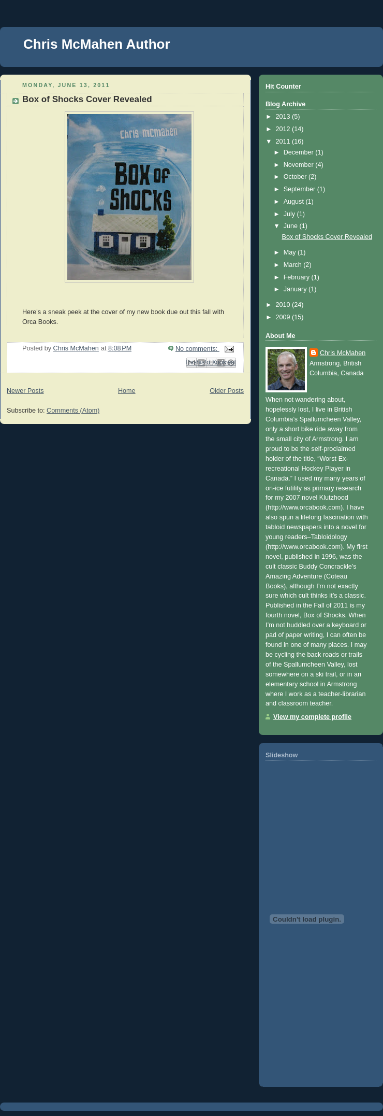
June (292, 226)
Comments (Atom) (73, 410)
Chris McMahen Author (96, 44)
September (300, 189)
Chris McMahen (342, 353)
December (300, 152)
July (290, 214)
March (294, 265)
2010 (284, 304)
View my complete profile (312, 717)
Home (127, 390)
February (298, 277)
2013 (284, 116)
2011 (284, 141)
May (291, 252)
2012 (284, 129)
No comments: (197, 348)
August (295, 201)
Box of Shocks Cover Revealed (87, 99)
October (296, 176)
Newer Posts (25, 390)
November (300, 164)
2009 (284, 317)
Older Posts (227, 390)
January (296, 289)
